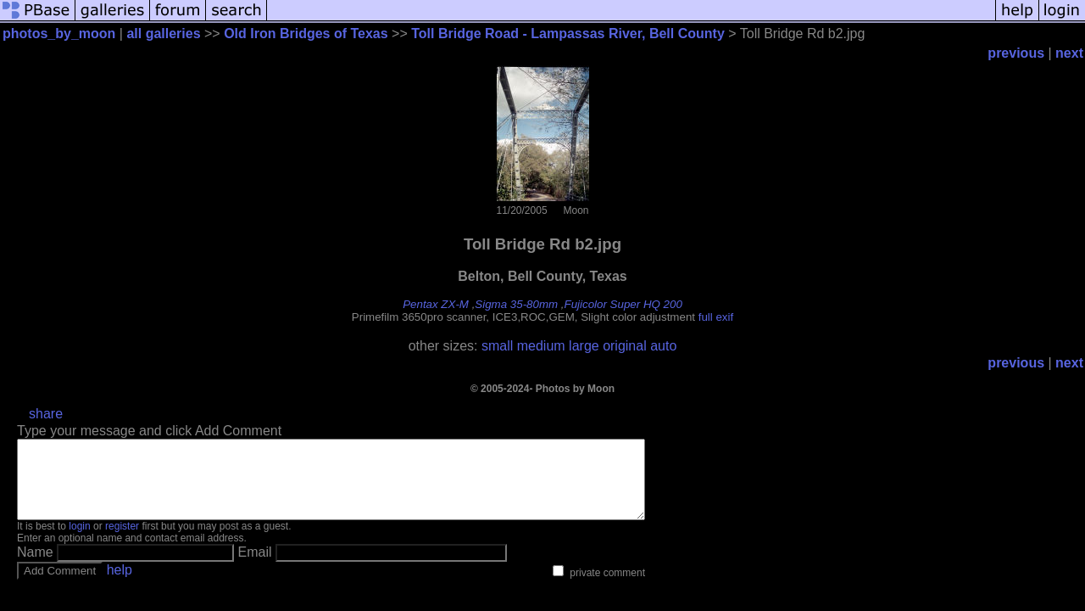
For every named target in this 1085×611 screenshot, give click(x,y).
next (1069, 53)
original (625, 346)
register (122, 541)
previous (1016, 53)
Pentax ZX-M (436, 304)
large (584, 346)
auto (663, 346)
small (497, 346)
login (79, 541)
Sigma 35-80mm (516, 304)
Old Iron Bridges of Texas (306, 33)
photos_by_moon (59, 33)
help (119, 585)
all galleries (163, 33)
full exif (715, 317)
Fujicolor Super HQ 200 (623, 304)
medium (541, 346)
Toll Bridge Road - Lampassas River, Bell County (568, 33)
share (46, 413)
